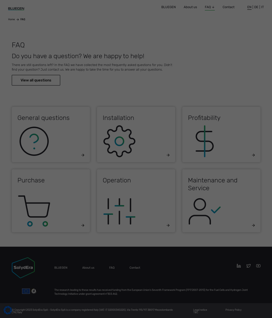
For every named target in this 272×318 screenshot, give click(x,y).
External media (151, 31)
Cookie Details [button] (136, 93)
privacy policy (104, 52)
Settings (119, 55)
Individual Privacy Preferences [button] (136, 85)
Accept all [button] (102, 64)
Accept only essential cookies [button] (136, 74)
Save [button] (170, 64)
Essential (148, 13)
